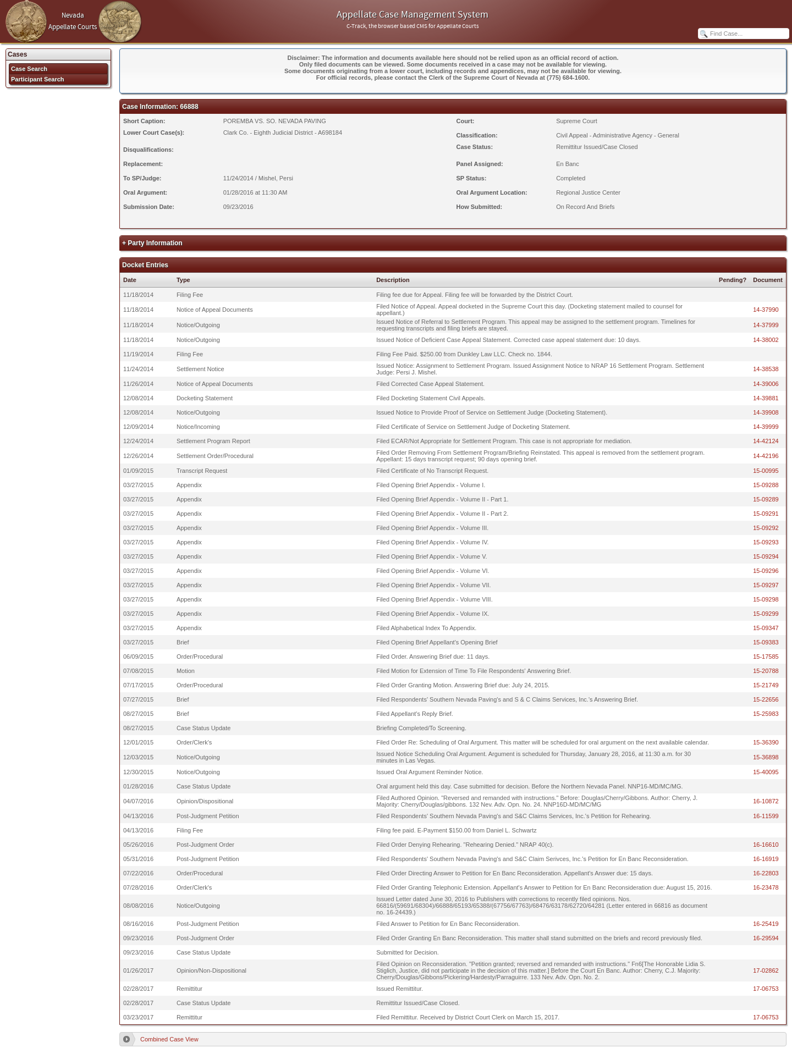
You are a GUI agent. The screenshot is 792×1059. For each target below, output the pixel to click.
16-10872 (766, 801)
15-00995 (766, 470)
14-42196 (766, 456)
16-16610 (766, 844)
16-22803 (766, 873)
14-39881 (766, 398)
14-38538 (766, 369)
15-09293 (766, 542)
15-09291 (766, 513)
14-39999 (766, 426)
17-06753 (766, 988)
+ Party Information (152, 243)
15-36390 (766, 742)
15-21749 (766, 685)
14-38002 (766, 340)
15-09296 (766, 570)
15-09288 (766, 485)
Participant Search (37, 79)
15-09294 (766, 556)
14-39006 (766, 383)
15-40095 (766, 772)
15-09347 (766, 628)
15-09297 (766, 585)
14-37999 (766, 325)
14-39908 (766, 412)
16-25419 (766, 923)
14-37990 (766, 309)
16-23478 (766, 887)
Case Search (29, 68)
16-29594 (766, 938)
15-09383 (766, 642)
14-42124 (766, 441)
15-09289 (766, 499)
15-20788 (766, 671)
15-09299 (766, 613)
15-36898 (766, 757)
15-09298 (766, 599)
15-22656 (766, 699)
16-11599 (766, 816)
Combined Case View (169, 1039)
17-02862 (766, 970)
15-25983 (766, 713)
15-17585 (766, 656)
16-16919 (766, 859)
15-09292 (766, 528)
